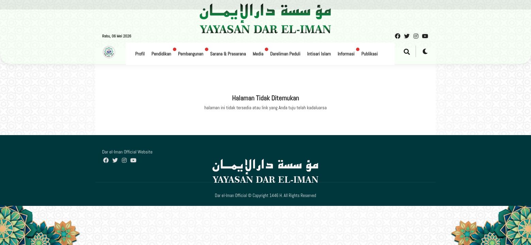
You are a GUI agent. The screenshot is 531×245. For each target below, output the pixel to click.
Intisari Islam (319, 54)
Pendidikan (161, 54)
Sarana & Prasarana (228, 54)
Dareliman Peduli (285, 54)
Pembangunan (190, 54)
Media (258, 54)
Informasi (346, 54)
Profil (140, 54)
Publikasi (369, 54)
